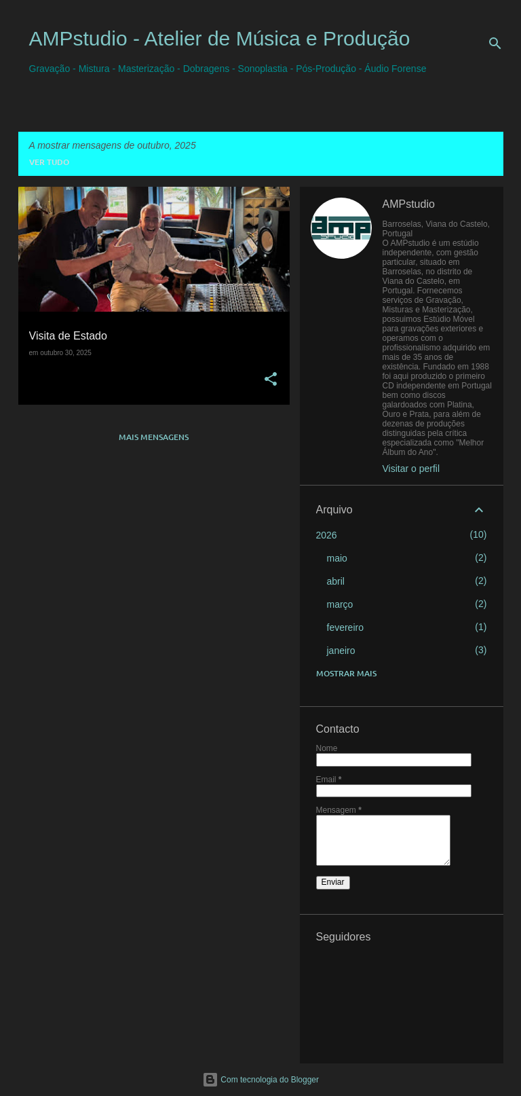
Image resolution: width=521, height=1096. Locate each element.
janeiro (341, 650)
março (340, 604)
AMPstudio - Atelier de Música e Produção (219, 38)
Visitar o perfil (411, 468)
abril (336, 581)
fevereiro (345, 627)
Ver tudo (49, 162)
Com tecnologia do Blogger (260, 1079)
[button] (271, 380)
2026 (326, 535)
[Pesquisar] (495, 43)
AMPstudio (409, 204)
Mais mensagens (154, 437)
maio (337, 558)
